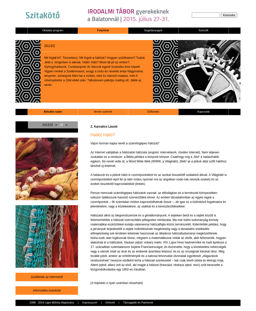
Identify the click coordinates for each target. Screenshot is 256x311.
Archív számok (103, 111)
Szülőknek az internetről (47, 277)
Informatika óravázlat (46, 290)
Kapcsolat (204, 111)
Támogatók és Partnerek (138, 302)
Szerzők (203, 30)
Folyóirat (103, 30)
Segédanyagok (153, 30)
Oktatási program (52, 30)
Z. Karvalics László (104, 126)
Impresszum (89, 302)
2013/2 (49, 46)
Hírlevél (110, 302)
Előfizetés (153, 111)
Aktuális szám (53, 111)
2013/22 (47, 125)
